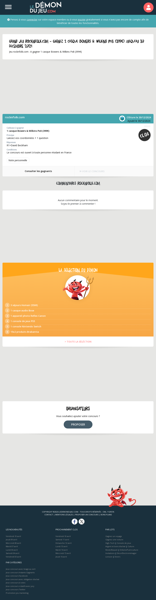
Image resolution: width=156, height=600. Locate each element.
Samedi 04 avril (12, 553)
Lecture (108, 556)
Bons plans (106, 514)
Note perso (18, 160)
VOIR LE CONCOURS (92, 171)
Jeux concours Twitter (15, 589)
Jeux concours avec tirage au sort (20, 569)
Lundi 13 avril (61, 546)
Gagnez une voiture (114, 539)
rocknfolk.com (15, 117)
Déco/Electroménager (127, 553)
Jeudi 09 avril (11, 539)
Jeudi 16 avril (61, 556)
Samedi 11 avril (62, 539)
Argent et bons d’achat (115, 546)
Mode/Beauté (111, 550)
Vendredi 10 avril (13, 536)
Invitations (110, 553)
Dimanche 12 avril (64, 543)
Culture (131, 546)
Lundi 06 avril (12, 550)
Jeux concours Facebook (17, 576)
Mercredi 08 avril (13, 543)
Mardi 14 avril (62, 550)
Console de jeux (124, 543)
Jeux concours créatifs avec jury (20, 586)
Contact (48, 514)
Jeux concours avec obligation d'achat (22, 579)
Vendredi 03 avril (13, 556)
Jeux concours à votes (15, 582)
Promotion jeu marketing (17, 593)
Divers (117, 556)
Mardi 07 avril (12, 546)
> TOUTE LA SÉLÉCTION (78, 341)
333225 (147, 126)
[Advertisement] (73, 86)
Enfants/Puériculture (129, 550)
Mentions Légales (64, 514)
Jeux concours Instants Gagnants (20, 572)
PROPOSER (78, 424)
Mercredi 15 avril (63, 553)
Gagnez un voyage (113, 536)
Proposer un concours (86, 514)
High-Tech (110, 543)
